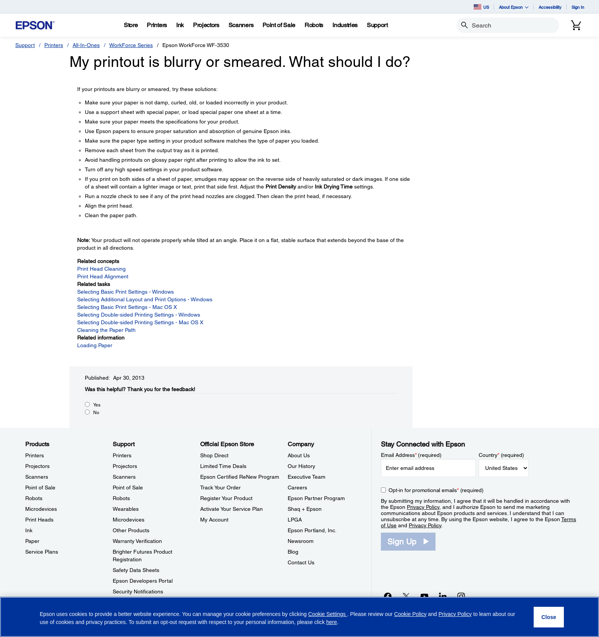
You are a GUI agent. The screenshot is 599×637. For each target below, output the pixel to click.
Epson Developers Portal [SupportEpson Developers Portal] (143, 581)
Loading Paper (94, 345)
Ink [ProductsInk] (28, 530)
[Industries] (345, 25)
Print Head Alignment (102, 276)
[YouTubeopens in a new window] (424, 596)
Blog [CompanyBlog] (293, 552)
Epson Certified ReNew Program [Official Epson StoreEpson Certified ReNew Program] (239, 477)
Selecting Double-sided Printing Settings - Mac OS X (140, 322)
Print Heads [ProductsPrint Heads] (39, 520)
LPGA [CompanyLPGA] (295, 520)
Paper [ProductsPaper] (32, 541)
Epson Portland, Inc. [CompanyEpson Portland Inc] (312, 530)
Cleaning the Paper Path (106, 330)
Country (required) (501, 455)
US (481, 7)
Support (25, 45)
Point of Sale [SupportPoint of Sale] (128, 487)
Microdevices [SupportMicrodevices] (128, 520)
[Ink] (180, 25)
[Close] (549, 617)
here (331, 622)
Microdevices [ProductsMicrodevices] (41, 509)
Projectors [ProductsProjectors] (37, 466)
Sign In (577, 7)
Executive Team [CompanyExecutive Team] (306, 477)
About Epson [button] (514, 7)
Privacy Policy (423, 507)
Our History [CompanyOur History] (301, 466)
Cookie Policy (410, 614)
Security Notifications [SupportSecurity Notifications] (138, 591)
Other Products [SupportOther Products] (131, 530)
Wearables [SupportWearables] (126, 509)
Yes (96, 405)
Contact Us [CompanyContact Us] (301, 562)
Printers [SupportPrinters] (122, 455)
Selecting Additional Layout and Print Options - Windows (144, 299)
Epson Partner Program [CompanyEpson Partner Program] (316, 498)
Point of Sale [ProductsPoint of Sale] (40, 487)
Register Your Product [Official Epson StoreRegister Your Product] (226, 498)
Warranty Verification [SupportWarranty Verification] (137, 541)
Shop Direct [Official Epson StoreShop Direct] (214, 455)
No (96, 412)
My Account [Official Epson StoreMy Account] (214, 520)
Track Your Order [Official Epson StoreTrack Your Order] (220, 487)
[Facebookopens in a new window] (388, 596)
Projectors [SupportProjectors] (125, 466)
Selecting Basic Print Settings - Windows (125, 292)
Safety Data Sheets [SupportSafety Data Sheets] (136, 570)
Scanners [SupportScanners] (124, 477)
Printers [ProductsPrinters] (34, 455)
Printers (53, 45)
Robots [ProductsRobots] (33, 498)
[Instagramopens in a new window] (461, 596)
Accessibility (550, 7)
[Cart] (576, 25)
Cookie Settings (327, 614)
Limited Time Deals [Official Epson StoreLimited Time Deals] (223, 466)
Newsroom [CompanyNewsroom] (301, 541)
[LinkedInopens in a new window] (443, 596)
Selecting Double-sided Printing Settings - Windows (138, 315)
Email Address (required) (411, 455)
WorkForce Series (131, 45)
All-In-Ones (86, 45)
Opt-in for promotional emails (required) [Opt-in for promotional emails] (436, 490)
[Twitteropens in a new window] (406, 596)
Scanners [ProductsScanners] (36, 477)
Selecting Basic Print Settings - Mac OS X (127, 307)
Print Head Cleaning (101, 269)
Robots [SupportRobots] (121, 498)
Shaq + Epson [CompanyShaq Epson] (305, 509)
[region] (299, 617)
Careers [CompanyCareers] (297, 487)
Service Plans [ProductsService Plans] (41, 552)
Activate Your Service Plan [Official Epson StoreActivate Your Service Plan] (231, 509)
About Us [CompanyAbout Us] (299, 455)
